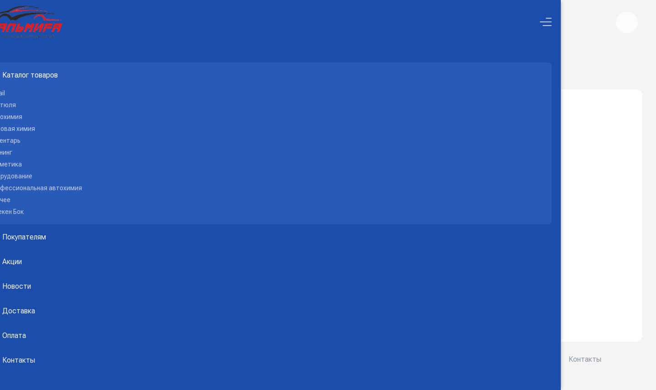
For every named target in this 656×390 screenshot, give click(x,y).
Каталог (360, 69)
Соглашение (539, 359)
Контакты (585, 359)
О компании (491, 359)
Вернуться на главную (398, 290)
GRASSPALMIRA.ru (210, 359)
